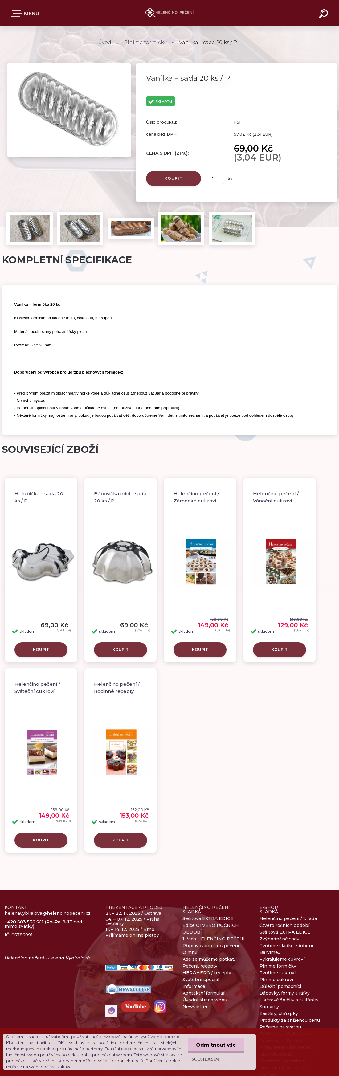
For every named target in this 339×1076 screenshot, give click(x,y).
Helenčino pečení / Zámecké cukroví (196, 497)
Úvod (104, 42)
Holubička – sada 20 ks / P (38, 497)
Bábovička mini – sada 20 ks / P (120, 497)
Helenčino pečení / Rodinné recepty (117, 687)
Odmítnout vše (216, 1045)
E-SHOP (18, 13)
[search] (324, 15)
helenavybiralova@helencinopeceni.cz (48, 913)
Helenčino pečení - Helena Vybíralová (47, 958)
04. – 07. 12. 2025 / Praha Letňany (132, 921)
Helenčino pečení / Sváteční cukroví (37, 687)
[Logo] (169, 13)
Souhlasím (205, 1059)
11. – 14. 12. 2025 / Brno (129, 929)
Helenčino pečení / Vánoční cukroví (276, 497)
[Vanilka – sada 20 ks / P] (69, 65)
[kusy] (216, 179)
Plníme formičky (146, 42)
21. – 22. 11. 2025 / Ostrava (133, 913)
